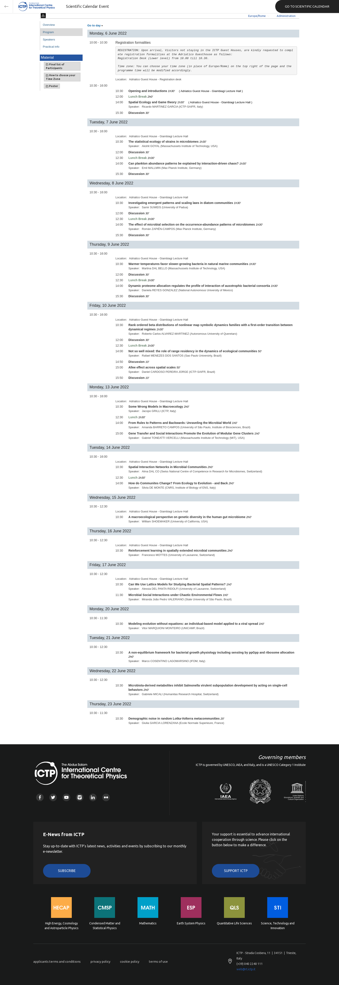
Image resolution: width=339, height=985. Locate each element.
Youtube (66, 797)
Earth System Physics (191, 923)
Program (48, 32)
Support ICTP (236, 871)
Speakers (49, 39)
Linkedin (93, 797)
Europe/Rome (257, 15)
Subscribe (67, 871)
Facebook (40, 797)
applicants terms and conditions (57, 961)
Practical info (51, 46)
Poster (52, 86)
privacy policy (100, 961)
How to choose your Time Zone (60, 77)
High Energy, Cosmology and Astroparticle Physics (61, 926)
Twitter (53, 797)
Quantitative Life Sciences (234, 923)
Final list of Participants (55, 66)
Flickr (106, 797)
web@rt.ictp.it (246, 969)
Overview (49, 24)
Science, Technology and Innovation (277, 926)
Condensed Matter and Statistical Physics (104, 926)
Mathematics (148, 923)
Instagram (79, 797)
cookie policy (129, 961)
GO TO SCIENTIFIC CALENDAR (307, 6)
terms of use (158, 961)
